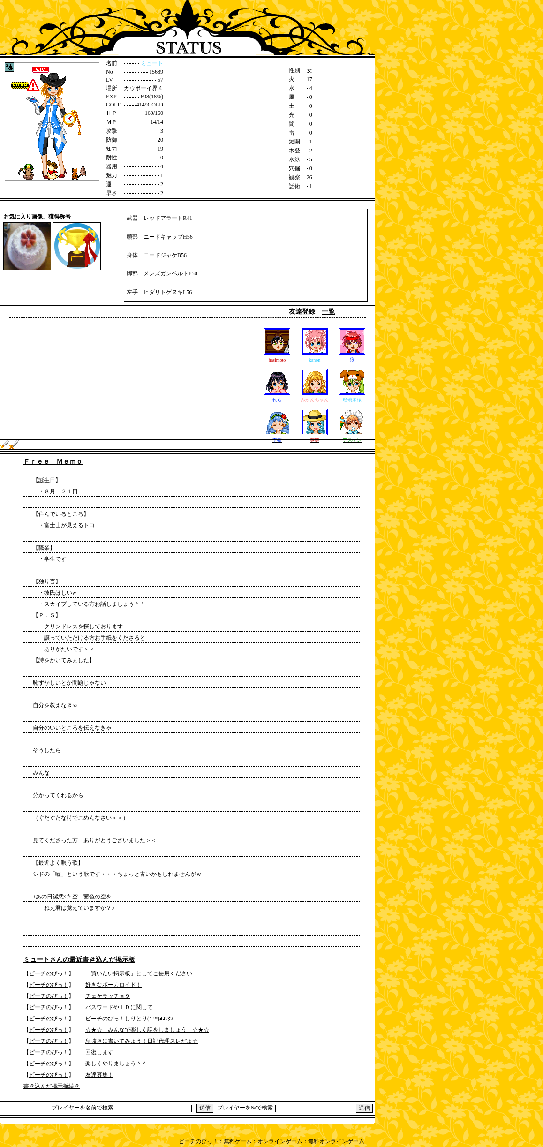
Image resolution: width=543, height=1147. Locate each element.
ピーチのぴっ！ (48, 973)
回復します (99, 1052)
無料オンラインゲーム (336, 1141)
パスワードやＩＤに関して (119, 1007)
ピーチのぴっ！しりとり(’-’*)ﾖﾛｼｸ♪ (129, 1018)
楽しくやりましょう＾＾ (116, 1063)
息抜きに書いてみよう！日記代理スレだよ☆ (141, 1041)
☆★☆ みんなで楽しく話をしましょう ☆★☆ (147, 1029)
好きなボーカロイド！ (113, 984)
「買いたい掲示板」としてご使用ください (138, 973)
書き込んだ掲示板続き (51, 1086)
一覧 (328, 311)
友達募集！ (99, 1075)
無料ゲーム (238, 1141)
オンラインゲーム (279, 1141)
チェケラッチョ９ (107, 996)
